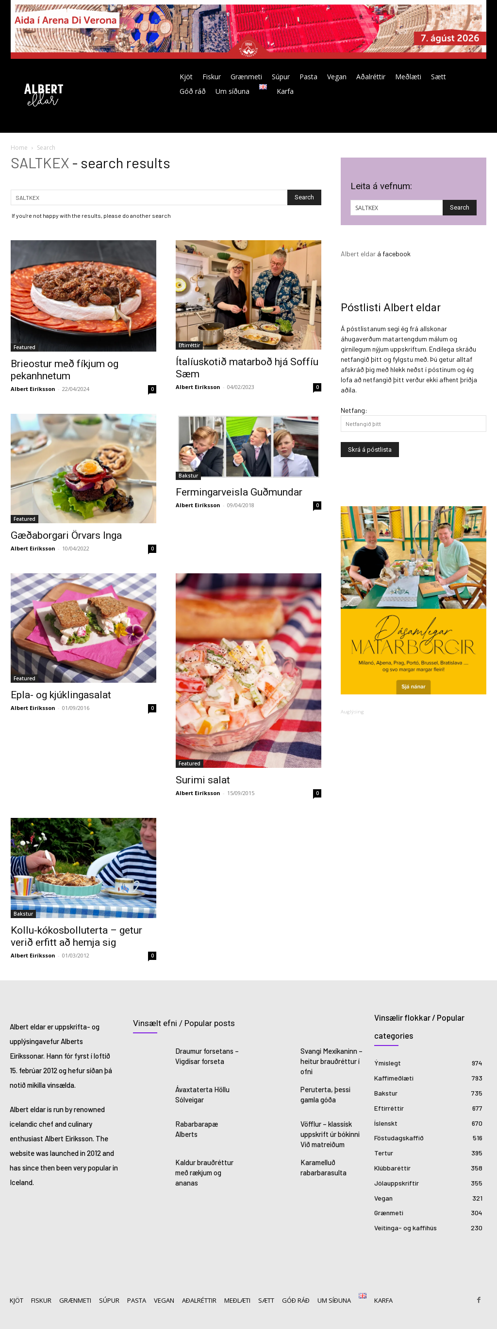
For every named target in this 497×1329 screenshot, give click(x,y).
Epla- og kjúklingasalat (61, 695)
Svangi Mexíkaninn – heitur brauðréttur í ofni (329, 1060)
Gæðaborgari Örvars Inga (66, 535)
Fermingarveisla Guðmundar (239, 492)
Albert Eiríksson (33, 388)
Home (19, 147)
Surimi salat (203, 780)
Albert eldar (358, 253)
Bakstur (188, 475)
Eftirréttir (189, 345)
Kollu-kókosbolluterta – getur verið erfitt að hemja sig (76, 936)
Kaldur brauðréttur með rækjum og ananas (203, 1167)
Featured (24, 347)
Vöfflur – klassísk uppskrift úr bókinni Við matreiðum (329, 1131)
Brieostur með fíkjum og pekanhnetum (64, 370)
